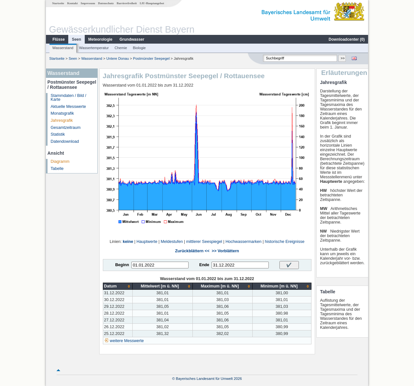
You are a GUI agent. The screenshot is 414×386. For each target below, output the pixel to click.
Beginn (122, 265)
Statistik (58, 134)
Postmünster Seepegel (151, 58)
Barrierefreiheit (127, 3)
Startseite (58, 3)
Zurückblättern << (192, 251)
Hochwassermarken (243, 241)
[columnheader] (118, 286)
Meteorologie (100, 39)
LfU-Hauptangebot (152, 3)
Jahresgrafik (62, 120)
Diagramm (60, 161)
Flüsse (58, 39)
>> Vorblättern (225, 251)
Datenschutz (106, 3)
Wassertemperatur (94, 48)
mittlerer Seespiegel (204, 241)
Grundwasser (132, 39)
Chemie (120, 48)
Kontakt (72, 3)
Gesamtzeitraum (66, 127)
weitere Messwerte (127, 341)
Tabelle (57, 168)
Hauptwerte (146, 241)
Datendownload (65, 141)
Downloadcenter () (347, 39)
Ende (204, 265)
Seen (76, 39)
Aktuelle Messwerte (68, 106)
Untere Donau (117, 58)
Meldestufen (172, 241)
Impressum (88, 3)
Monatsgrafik (62, 113)
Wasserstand (62, 48)
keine (128, 241)
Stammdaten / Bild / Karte (68, 97)
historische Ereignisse (285, 241)
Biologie (139, 48)
